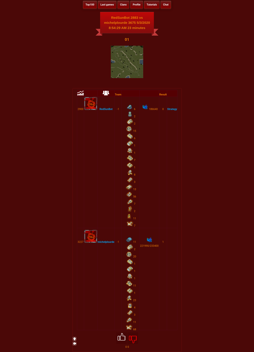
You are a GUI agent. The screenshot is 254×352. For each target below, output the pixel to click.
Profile (137, 4)
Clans (123, 4)
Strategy (172, 109)
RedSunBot (105, 109)
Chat (165, 4)
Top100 (90, 4)
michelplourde (106, 241)
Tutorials (152, 4)
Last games (107, 4)
